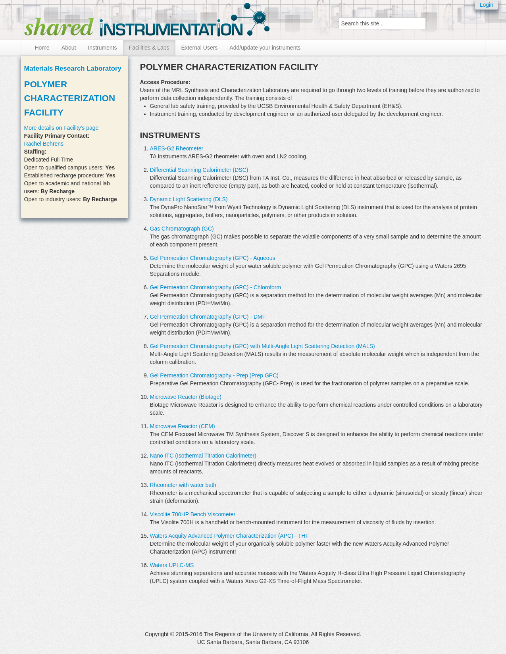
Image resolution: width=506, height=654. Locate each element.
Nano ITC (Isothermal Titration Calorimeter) (203, 455)
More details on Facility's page (61, 128)
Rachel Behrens (44, 143)
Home (42, 47)
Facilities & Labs (149, 47)
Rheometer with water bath (183, 485)
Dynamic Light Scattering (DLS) (189, 199)
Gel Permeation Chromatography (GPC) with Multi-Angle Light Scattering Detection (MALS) (262, 346)
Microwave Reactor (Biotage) (186, 397)
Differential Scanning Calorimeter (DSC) (199, 170)
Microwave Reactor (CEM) (182, 426)
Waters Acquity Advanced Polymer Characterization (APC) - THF (229, 536)
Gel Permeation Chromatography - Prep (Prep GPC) (214, 375)
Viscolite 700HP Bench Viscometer (193, 514)
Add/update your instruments (264, 47)
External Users (199, 47)
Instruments (102, 47)
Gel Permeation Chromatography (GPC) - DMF (208, 317)
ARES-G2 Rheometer (177, 148)
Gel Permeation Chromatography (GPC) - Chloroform (215, 287)
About (69, 47)
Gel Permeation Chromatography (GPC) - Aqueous (212, 258)
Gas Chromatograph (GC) (182, 228)
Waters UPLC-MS (172, 565)
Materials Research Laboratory (72, 68)
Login (486, 5)
